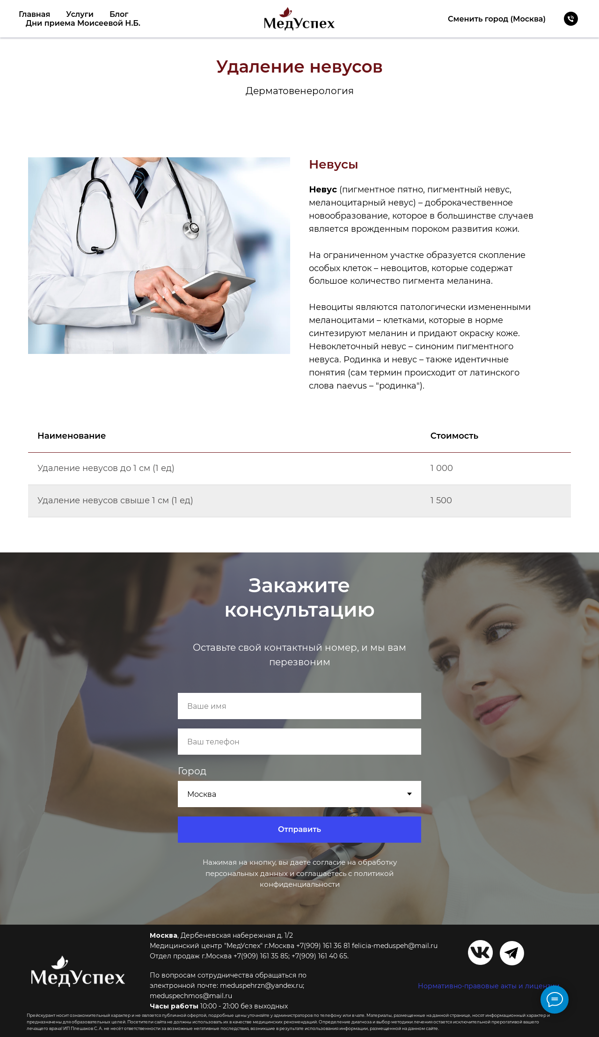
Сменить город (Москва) (497, 19)
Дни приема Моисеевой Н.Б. (83, 23)
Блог (119, 14)
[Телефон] (571, 19)
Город (192, 771)
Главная (34, 14)
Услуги (80, 14)
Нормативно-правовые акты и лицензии (489, 986)
